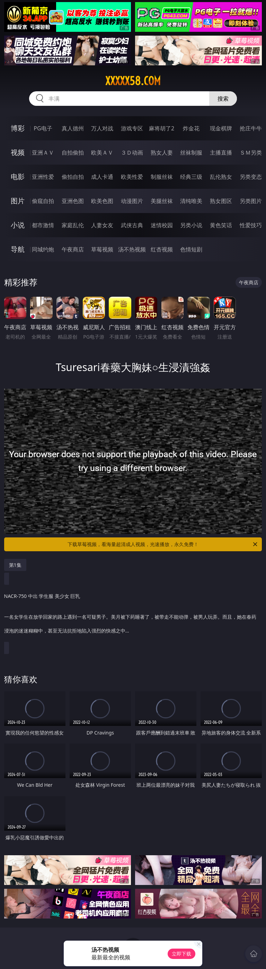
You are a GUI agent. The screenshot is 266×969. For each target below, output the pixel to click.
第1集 (15, 565)
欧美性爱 (132, 177)
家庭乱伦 (73, 225)
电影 (18, 176)
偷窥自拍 (43, 201)
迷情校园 (162, 225)
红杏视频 (162, 249)
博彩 (18, 128)
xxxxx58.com (133, 81)
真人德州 (73, 128)
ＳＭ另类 (251, 152)
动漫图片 (132, 201)
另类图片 (251, 201)
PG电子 (43, 128)
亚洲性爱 (43, 177)
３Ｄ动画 (132, 152)
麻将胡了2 (161, 128)
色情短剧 (191, 249)
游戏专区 (132, 128)
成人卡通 (102, 177)
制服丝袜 (162, 177)
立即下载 (181, 953)
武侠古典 (132, 225)
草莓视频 (102, 249)
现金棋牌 (221, 128)
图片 (18, 200)
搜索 (223, 98)
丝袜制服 (191, 152)
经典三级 (191, 177)
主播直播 (221, 152)
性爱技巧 (251, 225)
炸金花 (191, 128)
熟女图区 (221, 201)
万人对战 (102, 128)
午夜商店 (73, 249)
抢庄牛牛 (251, 128)
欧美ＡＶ (102, 152)
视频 (18, 152)
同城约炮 (43, 249)
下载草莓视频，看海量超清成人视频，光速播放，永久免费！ (163, 544)
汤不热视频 (132, 249)
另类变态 (251, 177)
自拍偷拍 (73, 152)
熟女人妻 (162, 152)
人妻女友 (102, 225)
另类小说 (191, 225)
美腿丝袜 (162, 201)
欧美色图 (102, 201)
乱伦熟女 (221, 177)
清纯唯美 (191, 201)
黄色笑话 (221, 225)
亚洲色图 (73, 201)
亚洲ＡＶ (43, 152)
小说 (18, 225)
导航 (18, 249)
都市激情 (43, 225)
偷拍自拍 (73, 177)
